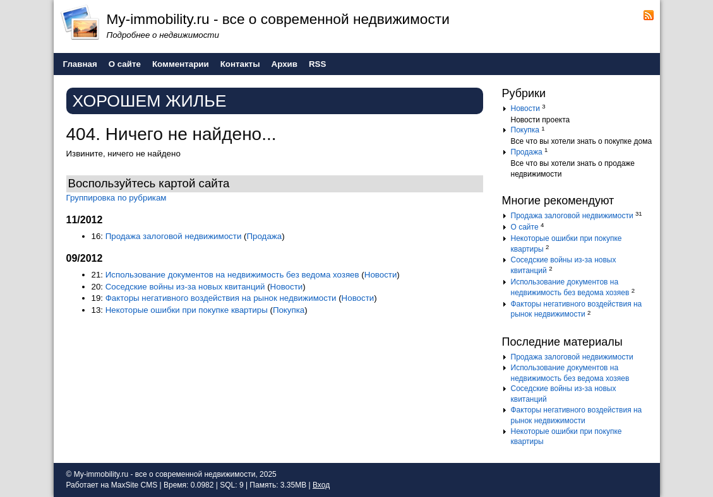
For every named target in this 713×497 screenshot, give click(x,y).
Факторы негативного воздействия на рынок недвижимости (221, 298)
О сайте (525, 227)
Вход (321, 485)
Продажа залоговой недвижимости (173, 236)
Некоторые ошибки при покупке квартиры (186, 310)
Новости (380, 274)
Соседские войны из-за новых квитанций (185, 286)
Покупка (288, 310)
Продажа (264, 236)
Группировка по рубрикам (116, 197)
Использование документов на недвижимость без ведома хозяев (232, 274)
